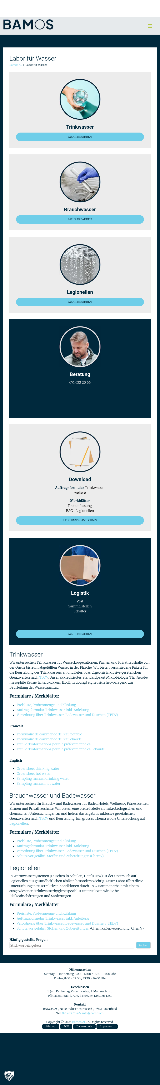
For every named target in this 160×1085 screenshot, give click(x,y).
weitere (80, 492)
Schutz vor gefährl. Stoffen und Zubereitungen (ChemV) (60, 856)
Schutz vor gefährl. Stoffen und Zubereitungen (53, 928)
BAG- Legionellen (80, 511)
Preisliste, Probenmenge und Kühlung (46, 705)
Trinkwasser (95, 487)
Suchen (143, 945)
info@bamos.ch (93, 1013)
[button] (9, 1076)
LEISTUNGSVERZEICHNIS (80, 520)
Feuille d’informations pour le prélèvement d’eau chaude (61, 749)
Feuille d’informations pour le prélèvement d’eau (54, 744)
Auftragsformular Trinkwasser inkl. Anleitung (53, 710)
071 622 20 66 (71, 1013)
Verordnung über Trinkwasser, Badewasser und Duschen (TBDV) (67, 715)
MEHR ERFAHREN (80, 137)
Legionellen (18, 823)
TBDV (43, 677)
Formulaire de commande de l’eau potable (49, 734)
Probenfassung (80, 506)
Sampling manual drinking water (43, 778)
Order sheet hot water (34, 773)
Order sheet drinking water (38, 768)
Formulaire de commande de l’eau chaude (49, 739)
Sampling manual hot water (38, 783)
